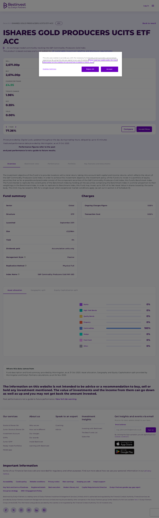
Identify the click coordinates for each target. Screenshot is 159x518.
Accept (109, 69)
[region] (80, 64)
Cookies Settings (49, 69)
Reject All (90, 69)
